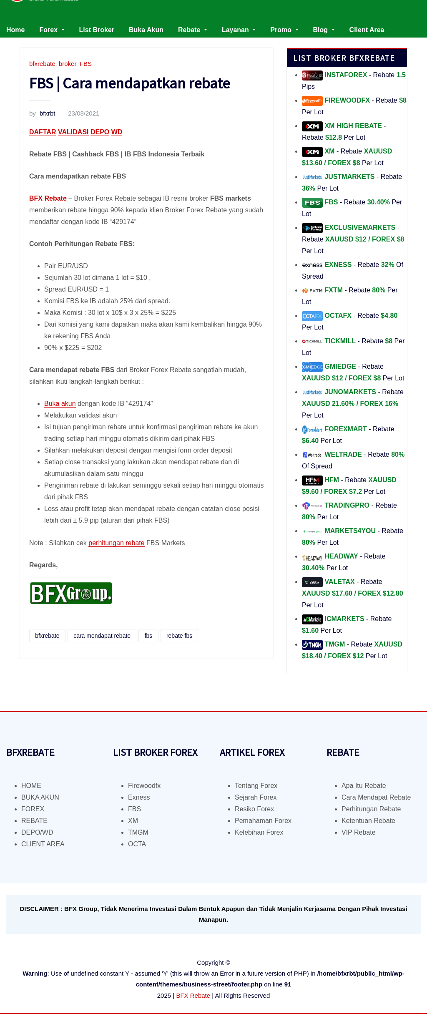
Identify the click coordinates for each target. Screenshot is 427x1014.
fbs (149, 635)
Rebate (192, 29)
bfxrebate (42, 63)
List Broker (96, 29)
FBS (86, 63)
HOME (31, 785)
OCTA (137, 844)
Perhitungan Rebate (371, 809)
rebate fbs (179, 635)
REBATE (34, 820)
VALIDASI (73, 132)
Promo (284, 29)
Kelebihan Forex (259, 832)
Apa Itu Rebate (364, 785)
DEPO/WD (37, 832)
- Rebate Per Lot (353, 239)
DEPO (99, 132)
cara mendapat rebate (102, 635)
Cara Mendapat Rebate (376, 797)
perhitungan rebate (116, 542)
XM (133, 820)
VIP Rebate (359, 832)
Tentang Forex (256, 785)
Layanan (239, 29)
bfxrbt (42, 113)
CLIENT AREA (43, 844)
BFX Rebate (193, 995)
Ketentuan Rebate (368, 820)
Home (15, 29)
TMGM (138, 832)
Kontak (17, 41)
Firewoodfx (144, 785)
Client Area (366, 29)
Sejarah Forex (256, 797)
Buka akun (60, 403)
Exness (139, 797)
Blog (324, 29)
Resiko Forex (254, 809)
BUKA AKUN (40, 797)
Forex (51, 29)
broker (67, 63)
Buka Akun (146, 29)
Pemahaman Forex (263, 820)
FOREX (32, 809)
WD (117, 132)
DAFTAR (42, 132)
